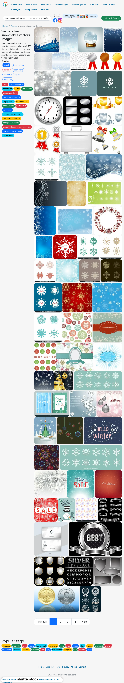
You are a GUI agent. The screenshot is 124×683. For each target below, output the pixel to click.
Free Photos (31, 4)
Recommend (18, 70)
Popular (17, 74)
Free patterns (31, 9)
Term (57, 667)
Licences (50, 667)
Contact (82, 667)
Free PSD (45, 9)
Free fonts (46, 4)
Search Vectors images (14, 18)
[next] (84, 621)
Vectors (14, 26)
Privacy (65, 667)
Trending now (18, 65)
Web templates (79, 4)
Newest (6, 70)
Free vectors (16, 4)
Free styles (16, 9)
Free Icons (94, 4)
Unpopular (8, 79)
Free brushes (109, 4)
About (74, 667)
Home (5, 26)
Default (6, 65)
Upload (57, 16)
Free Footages (61, 4)
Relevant (7, 74)
